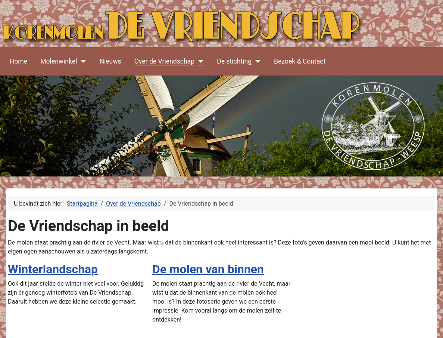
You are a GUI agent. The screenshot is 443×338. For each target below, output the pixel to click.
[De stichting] (256, 61)
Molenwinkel (58, 61)
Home (18, 61)
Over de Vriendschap (164, 61)
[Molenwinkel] (81, 61)
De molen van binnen (208, 269)
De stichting (234, 61)
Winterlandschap (53, 269)
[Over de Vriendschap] (199, 61)
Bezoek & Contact (299, 61)
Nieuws (110, 61)
